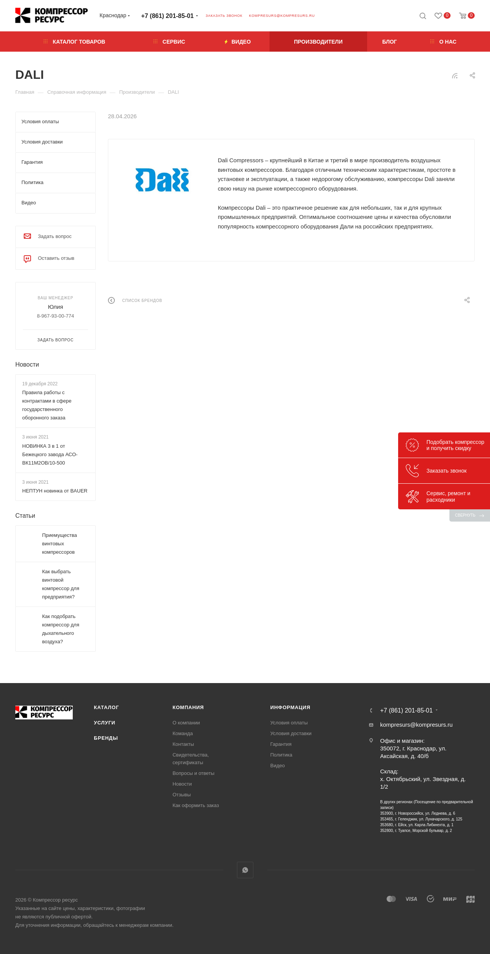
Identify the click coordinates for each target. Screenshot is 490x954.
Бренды (106, 738)
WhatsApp (245, 870)
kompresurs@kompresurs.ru (282, 16)
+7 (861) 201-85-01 (167, 16)
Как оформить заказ (196, 805)
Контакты (183, 744)
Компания (188, 707)
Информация (290, 707)
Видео (277, 765)
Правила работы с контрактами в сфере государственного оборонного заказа (47, 405)
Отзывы (182, 794)
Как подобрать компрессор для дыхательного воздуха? (60, 628)
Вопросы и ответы (193, 773)
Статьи (25, 515)
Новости (27, 364)
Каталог (106, 707)
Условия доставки (291, 733)
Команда (183, 733)
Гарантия (280, 744)
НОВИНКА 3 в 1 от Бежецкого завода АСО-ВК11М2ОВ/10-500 (50, 454)
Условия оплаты (289, 723)
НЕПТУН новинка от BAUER (54, 491)
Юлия (55, 306)
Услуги (104, 723)
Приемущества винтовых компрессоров (59, 543)
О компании (186, 723)
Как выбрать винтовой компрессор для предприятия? (60, 584)
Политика (281, 755)
